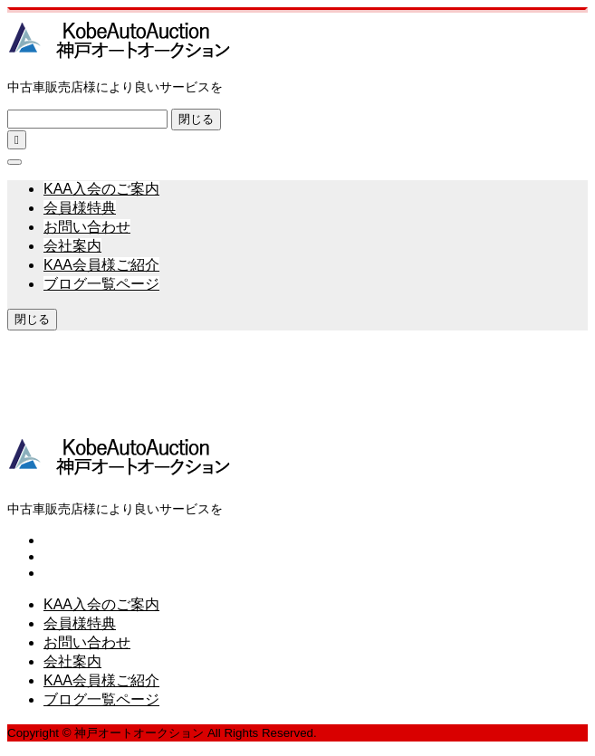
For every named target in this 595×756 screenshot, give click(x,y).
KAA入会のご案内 (101, 188)
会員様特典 (79, 207)
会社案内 (72, 246)
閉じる (196, 119)
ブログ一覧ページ (101, 284)
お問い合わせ (86, 226)
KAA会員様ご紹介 (101, 265)
